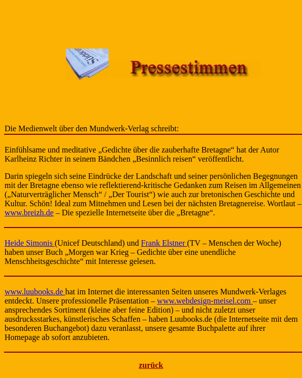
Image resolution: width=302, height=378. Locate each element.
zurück (151, 365)
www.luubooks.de (35, 291)
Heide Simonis (30, 243)
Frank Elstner (164, 243)
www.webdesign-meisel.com (205, 300)
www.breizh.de (29, 212)
